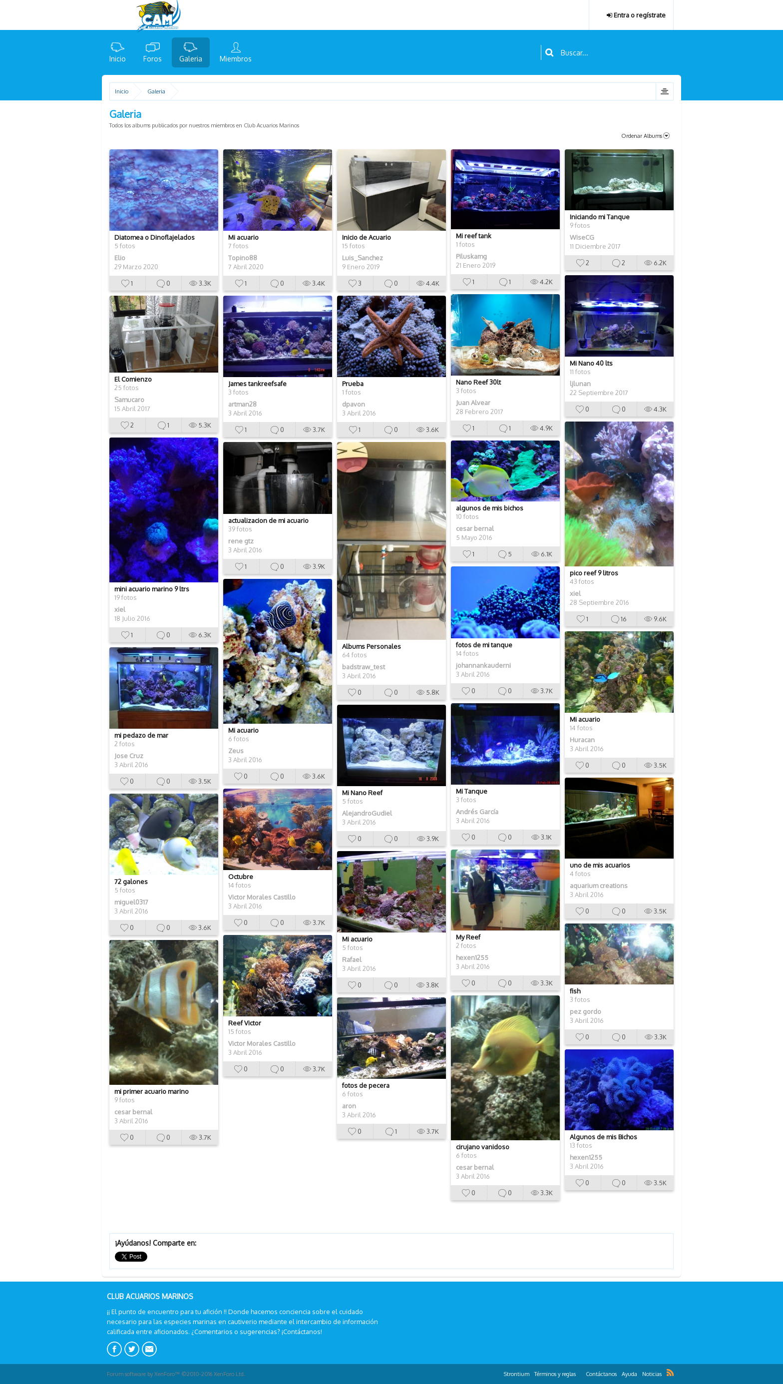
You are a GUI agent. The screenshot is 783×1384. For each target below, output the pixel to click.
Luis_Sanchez (362, 258)
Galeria (190, 58)
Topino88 (242, 258)
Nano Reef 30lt (478, 382)
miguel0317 (131, 902)
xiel (575, 593)
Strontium (516, 1374)
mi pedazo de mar (141, 735)
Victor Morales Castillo (262, 897)
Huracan (582, 740)
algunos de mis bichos (489, 508)
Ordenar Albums (645, 135)
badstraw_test (363, 667)
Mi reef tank (473, 236)
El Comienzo (133, 379)
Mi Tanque (471, 791)
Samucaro (129, 400)
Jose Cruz (128, 756)
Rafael (352, 959)
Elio (119, 258)
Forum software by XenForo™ (176, 1374)
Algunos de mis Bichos (603, 1137)
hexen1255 (472, 957)
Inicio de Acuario (366, 237)
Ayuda (629, 1374)
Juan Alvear (473, 403)
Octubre (240, 877)
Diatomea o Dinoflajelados (154, 237)
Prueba (353, 384)
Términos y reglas (555, 1374)
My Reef (468, 937)
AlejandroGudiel (367, 813)
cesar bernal (475, 528)
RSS (670, 1372)
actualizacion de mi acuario (268, 520)
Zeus (236, 751)
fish (575, 991)
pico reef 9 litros (594, 573)
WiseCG (582, 237)
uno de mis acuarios (600, 865)
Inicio (117, 58)
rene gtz (241, 541)
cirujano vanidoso (482, 1147)
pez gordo (585, 1011)
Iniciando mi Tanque (600, 217)
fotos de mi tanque (484, 645)
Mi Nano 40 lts (591, 363)
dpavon (353, 404)
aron (349, 1106)
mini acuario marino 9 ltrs (151, 589)
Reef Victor (244, 1023)
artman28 (242, 404)
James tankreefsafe (257, 384)
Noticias (652, 1374)
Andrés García (477, 812)
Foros (152, 58)
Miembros (236, 58)
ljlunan (580, 384)
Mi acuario (243, 237)
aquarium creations (599, 886)
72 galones (131, 882)
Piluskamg (471, 256)
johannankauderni (483, 665)
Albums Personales (371, 646)
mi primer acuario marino (151, 1091)
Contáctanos (601, 1374)
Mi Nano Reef (362, 793)
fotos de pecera (366, 1085)
